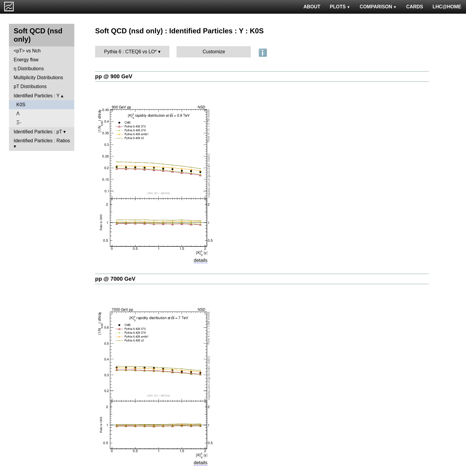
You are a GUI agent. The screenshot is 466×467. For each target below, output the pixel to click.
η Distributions (29, 68)
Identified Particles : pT (38, 131)
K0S (20, 104)
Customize (214, 51)
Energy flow (26, 59)
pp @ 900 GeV (113, 76)
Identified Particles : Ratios (42, 140)
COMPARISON (378, 6)
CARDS (414, 6)
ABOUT (311, 6)
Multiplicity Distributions (38, 77)
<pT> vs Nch (27, 50)
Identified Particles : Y (36, 95)
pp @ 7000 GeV (115, 279)
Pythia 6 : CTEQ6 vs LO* (130, 51)
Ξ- (18, 122)
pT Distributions (30, 86)
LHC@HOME (447, 6)
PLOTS (340, 6)
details (200, 260)
